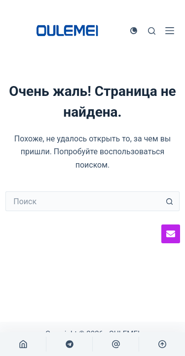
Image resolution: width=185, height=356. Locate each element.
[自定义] (69, 344)
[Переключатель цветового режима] (133, 30)
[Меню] (169, 30)
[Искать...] (82, 201)
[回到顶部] (162, 344)
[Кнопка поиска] (170, 201)
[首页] (22, 344)
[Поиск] (151, 31)
